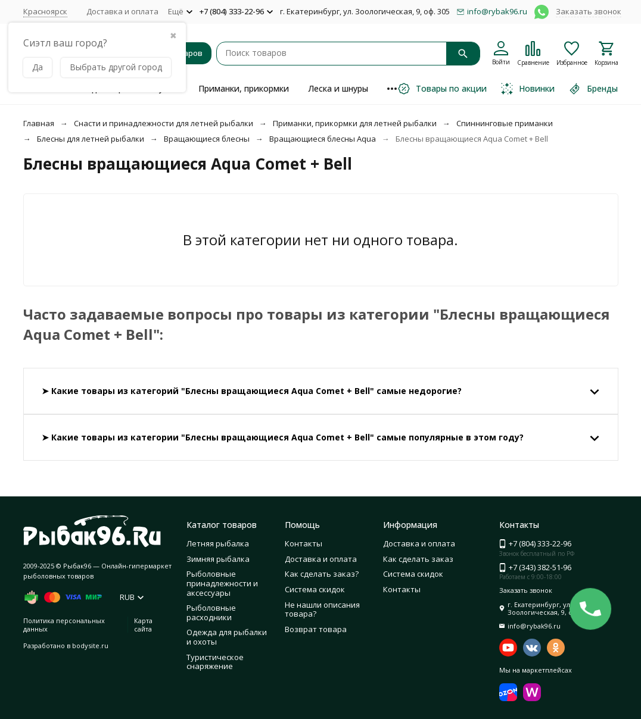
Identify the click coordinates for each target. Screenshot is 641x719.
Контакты (303, 543)
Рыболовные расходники (211, 612)
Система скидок (315, 589)
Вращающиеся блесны (207, 138)
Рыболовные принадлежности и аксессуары (222, 583)
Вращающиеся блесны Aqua (322, 138)
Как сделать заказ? (322, 573)
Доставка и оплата (122, 11)
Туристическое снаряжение (215, 662)
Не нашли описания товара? (322, 609)
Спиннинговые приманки (504, 123)
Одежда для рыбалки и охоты (226, 637)
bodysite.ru (90, 645)
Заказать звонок (588, 11)
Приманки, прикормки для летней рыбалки (355, 123)
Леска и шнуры (338, 88)
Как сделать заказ (418, 559)
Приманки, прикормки (243, 88)
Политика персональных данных (64, 624)
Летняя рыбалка (217, 543)
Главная (38, 123)
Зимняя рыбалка (218, 559)
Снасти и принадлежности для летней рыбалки (163, 123)
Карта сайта (143, 624)
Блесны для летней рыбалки (90, 138)
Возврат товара (316, 629)
